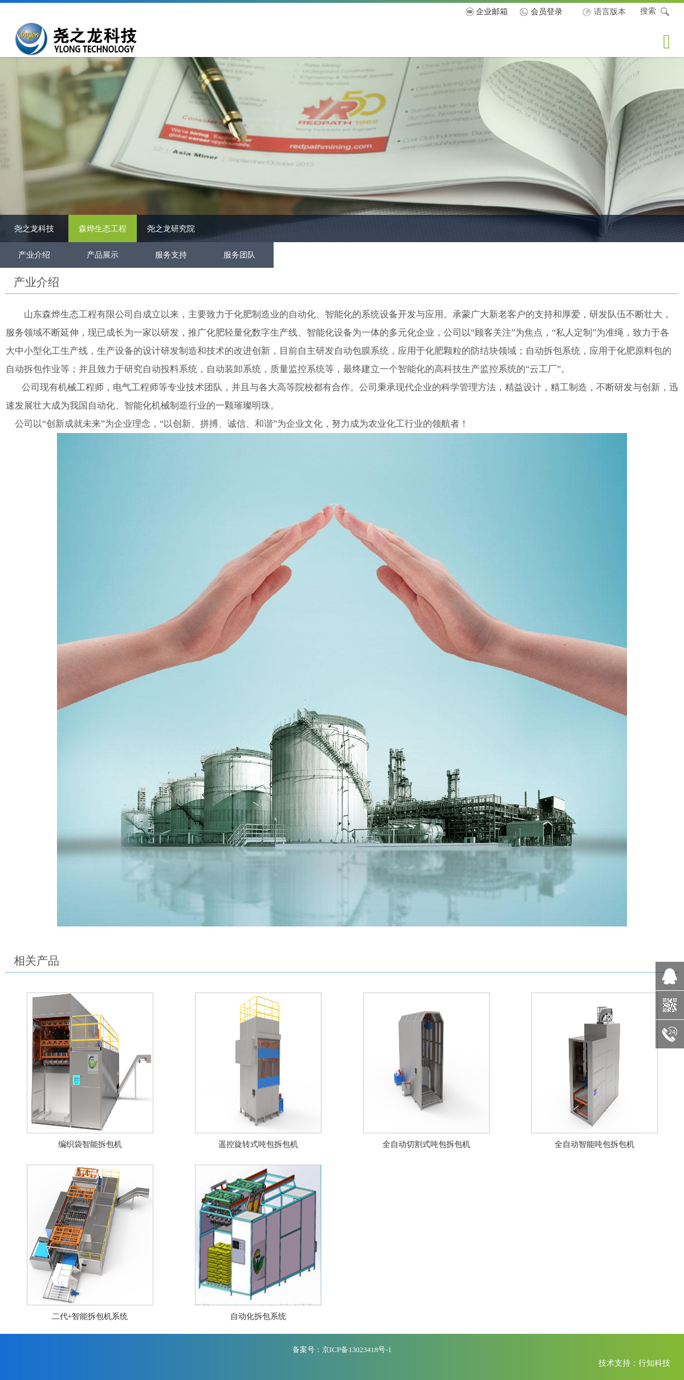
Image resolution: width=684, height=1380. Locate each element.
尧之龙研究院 (171, 228)
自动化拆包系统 (258, 1316)
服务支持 (171, 254)
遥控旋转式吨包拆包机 (258, 1144)
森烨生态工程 (103, 228)
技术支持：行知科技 (634, 1362)
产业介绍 (34, 254)
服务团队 (239, 254)
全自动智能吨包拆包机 (594, 1144)
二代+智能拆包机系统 (90, 1316)
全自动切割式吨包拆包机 (426, 1144)
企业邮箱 (492, 11)
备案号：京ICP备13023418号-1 (342, 1349)
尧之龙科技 (95, 38)
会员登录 (547, 11)
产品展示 (103, 254)
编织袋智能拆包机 (90, 1144)
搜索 (655, 12)
